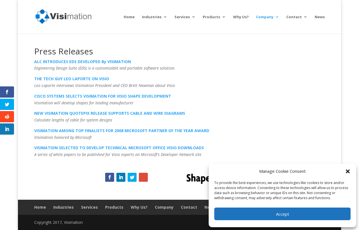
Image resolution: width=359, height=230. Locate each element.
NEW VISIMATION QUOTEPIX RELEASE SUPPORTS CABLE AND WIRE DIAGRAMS (109, 113)
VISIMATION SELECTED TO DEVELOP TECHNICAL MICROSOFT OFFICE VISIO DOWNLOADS (119, 147)
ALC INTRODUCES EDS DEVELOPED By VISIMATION (82, 61)
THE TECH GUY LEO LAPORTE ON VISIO (71, 78)
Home (129, 17)
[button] (348, 171)
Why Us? (241, 17)
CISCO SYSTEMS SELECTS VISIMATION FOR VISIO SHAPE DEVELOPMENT (102, 96)
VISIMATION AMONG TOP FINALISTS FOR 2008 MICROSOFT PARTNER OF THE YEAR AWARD (121, 130)
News (320, 17)
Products (211, 17)
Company (264, 17)
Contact (294, 17)
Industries (152, 17)
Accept (282, 214)
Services (182, 17)
